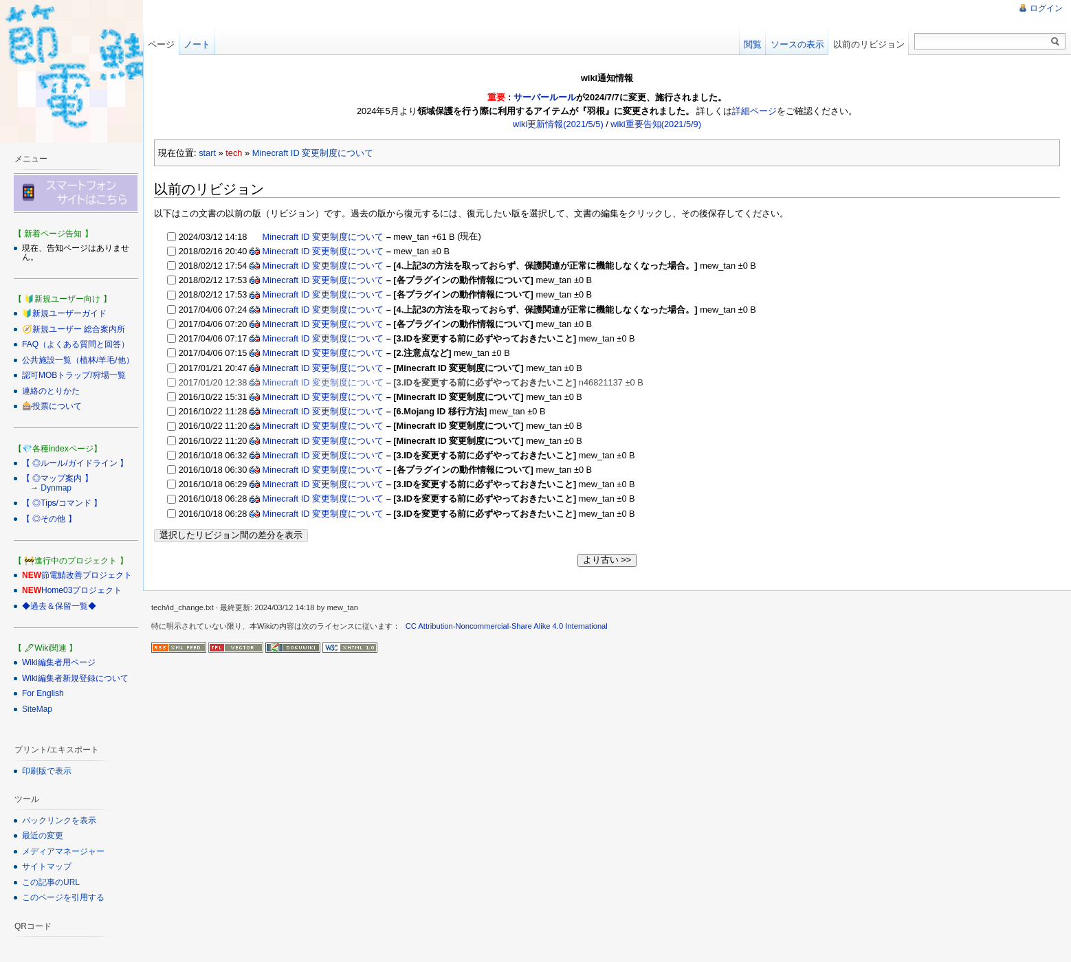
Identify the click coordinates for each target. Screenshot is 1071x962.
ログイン (1046, 8)
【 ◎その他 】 (49, 519)
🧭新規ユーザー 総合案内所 (73, 329)
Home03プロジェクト (81, 590)
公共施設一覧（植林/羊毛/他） (78, 360)
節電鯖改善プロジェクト (86, 575)
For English (43, 693)
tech (233, 153)
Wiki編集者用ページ (59, 662)
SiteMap (37, 709)
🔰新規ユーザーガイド (64, 313)
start (207, 153)
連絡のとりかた (51, 391)
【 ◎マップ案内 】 (57, 478)
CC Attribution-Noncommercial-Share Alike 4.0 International (507, 625)
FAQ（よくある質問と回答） (75, 344)
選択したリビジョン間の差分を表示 (230, 534)
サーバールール (545, 97)
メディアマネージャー (63, 851)
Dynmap (56, 488)
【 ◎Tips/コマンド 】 (62, 503)
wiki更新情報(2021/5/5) (558, 124)
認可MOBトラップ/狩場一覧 (74, 375)
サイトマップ (46, 866)
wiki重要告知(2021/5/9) (655, 124)
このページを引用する (63, 897)
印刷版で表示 (46, 771)
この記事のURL (51, 882)
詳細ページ (754, 111)
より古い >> (607, 559)
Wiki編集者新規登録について (75, 678)
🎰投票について (52, 406)
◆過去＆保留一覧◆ (59, 606)
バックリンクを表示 (59, 820)
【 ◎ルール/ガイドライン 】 (75, 463)
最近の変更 (42, 835)
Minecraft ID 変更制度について (313, 153)
